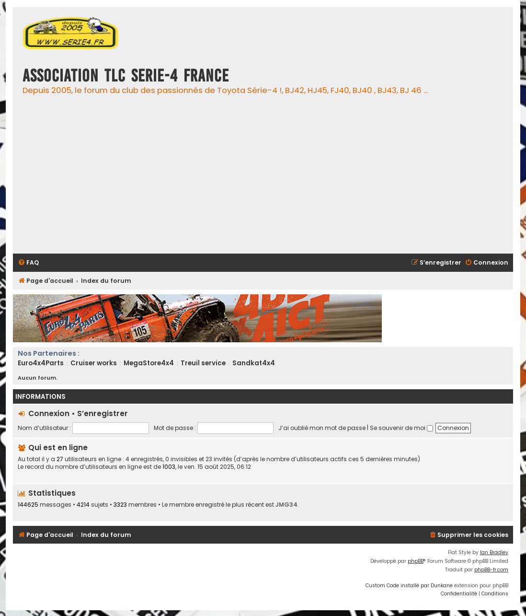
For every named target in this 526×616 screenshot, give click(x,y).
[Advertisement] (270, 179)
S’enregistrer (102, 413)
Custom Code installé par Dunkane (409, 585)
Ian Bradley (494, 552)
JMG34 (286, 504)
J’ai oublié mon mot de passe (322, 428)
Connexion (48, 413)
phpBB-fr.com (491, 569)
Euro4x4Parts (41, 363)
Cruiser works (93, 363)
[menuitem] (28, 262)
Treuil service (203, 363)
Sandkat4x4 (253, 363)
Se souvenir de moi (401, 428)
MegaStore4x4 (149, 363)
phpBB (415, 561)
